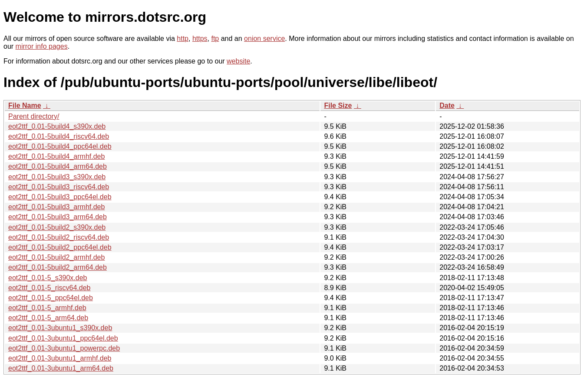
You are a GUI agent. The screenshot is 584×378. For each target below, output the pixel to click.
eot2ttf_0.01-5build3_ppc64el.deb (60, 197)
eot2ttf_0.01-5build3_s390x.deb (57, 177)
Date (447, 105)
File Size (338, 105)
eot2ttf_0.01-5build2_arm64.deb (57, 267)
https (200, 38)
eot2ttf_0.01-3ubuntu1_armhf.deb (60, 358)
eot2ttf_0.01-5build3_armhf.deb (56, 207)
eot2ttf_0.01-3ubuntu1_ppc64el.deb (63, 338)
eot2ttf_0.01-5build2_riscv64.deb (58, 237)
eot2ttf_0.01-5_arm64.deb (48, 317)
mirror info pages (42, 46)
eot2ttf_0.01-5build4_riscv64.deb (58, 136)
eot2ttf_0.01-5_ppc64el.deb (50, 297)
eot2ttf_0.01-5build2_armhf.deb (56, 257)
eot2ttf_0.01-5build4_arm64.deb (57, 166)
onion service (264, 38)
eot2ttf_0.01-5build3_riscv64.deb (58, 187)
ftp (215, 38)
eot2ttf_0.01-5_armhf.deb (47, 307)
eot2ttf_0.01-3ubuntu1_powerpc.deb (64, 348)
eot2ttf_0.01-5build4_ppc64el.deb (60, 146)
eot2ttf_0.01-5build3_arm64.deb (57, 217)
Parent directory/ (33, 116)
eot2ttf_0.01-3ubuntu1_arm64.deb (60, 368)
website (238, 61)
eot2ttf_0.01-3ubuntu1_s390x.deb (60, 327)
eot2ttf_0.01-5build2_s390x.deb (57, 227)
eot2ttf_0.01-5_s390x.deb (47, 277)
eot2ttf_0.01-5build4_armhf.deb (56, 156)
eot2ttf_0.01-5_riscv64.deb (49, 287)
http (182, 38)
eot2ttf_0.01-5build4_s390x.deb (57, 126)
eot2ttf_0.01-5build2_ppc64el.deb (60, 247)
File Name (24, 105)
